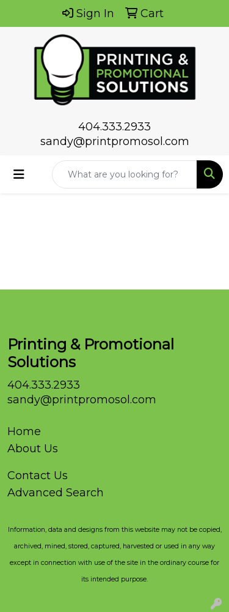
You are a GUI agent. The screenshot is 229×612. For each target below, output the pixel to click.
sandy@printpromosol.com (114, 141)
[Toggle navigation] (19, 174)
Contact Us (37, 475)
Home (24, 431)
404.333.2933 (114, 126)
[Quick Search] (124, 174)
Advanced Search (55, 492)
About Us (32, 448)
